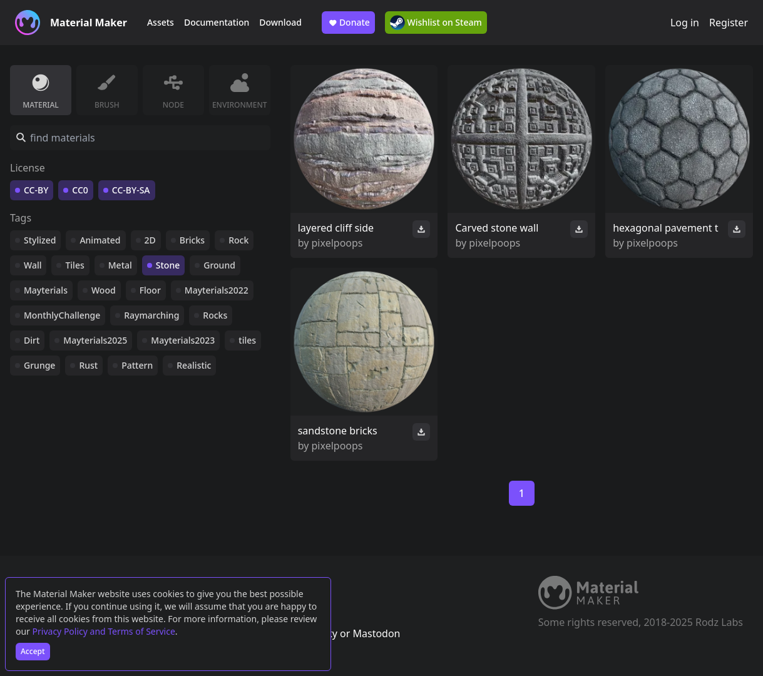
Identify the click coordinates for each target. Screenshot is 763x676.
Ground (219, 265)
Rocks (215, 315)
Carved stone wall (496, 228)
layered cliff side (336, 228)
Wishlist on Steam (436, 22)
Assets (160, 22)
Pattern (137, 365)
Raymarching (151, 315)
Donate (348, 22)
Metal (120, 265)
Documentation (216, 22)
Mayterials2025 (95, 340)
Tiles (74, 265)
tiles (247, 340)
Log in (684, 22)
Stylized (40, 240)
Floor (150, 290)
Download (280, 22)
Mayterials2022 (216, 290)
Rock (238, 240)
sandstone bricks (337, 431)
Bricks (192, 240)
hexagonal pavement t (665, 228)
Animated (99, 240)
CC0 (80, 190)
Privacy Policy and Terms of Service (104, 631)
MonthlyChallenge (62, 315)
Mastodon (376, 633)
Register (728, 22)
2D (150, 240)
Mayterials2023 (183, 340)
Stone (168, 265)
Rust (88, 365)
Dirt (31, 340)
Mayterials (46, 290)
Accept (33, 651)
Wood (103, 290)
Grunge (39, 365)
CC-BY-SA (131, 190)
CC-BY (36, 190)
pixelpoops (337, 243)
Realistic (194, 365)
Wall (32, 265)
